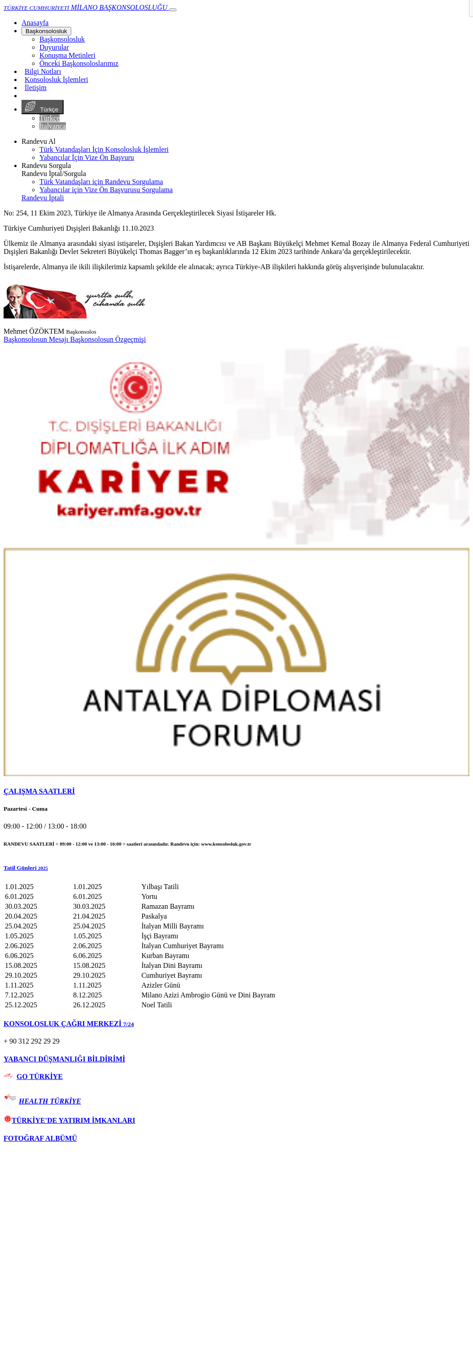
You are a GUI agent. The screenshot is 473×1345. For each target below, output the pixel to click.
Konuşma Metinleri (67, 55)
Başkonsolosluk (46, 31)
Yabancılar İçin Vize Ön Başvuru (86, 157)
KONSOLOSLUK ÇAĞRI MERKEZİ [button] (69, 1023)
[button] (236, 868)
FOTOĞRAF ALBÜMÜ (40, 1138)
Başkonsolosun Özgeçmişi (108, 339)
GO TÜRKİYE (40, 1076)
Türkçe (42, 107)
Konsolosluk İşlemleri (56, 79)
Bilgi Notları (43, 71)
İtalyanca (52, 126)
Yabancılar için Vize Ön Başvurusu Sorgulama (106, 189)
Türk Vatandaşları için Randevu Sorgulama (101, 181)
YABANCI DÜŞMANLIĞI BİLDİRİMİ (64, 1059)
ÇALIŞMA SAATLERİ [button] (39, 791)
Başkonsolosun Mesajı (37, 339)
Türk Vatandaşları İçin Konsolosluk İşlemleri (104, 149)
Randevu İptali (43, 198)
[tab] (236, 791)
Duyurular (54, 47)
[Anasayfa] (35, 22)
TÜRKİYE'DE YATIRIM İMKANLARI (69, 1120)
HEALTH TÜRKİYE (50, 1101)
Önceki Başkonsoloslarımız (78, 63)
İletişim (36, 87)
